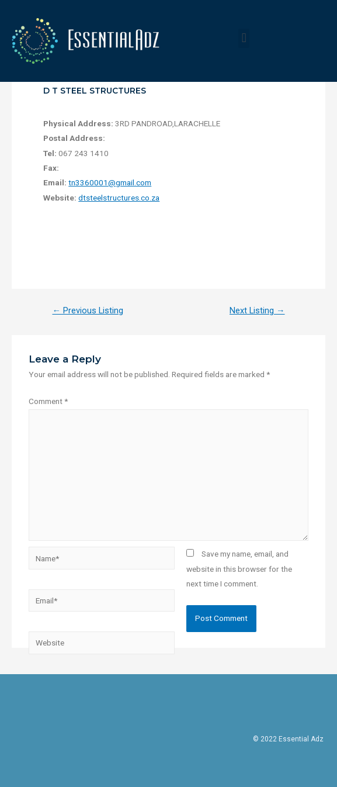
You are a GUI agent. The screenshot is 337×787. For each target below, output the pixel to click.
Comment (48, 401)
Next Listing (257, 310)
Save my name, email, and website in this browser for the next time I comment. (239, 568)
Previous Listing (87, 310)
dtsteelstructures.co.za (118, 197)
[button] (243, 38)
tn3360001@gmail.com (109, 182)
